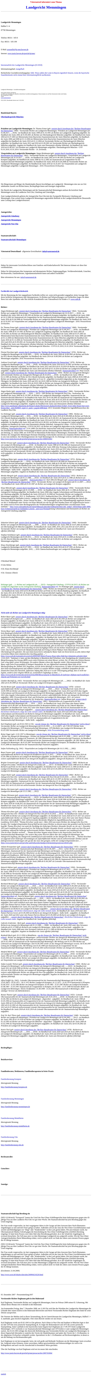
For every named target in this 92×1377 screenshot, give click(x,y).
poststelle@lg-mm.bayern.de (17, 50)
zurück (3, 1374)
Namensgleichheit (69, 371)
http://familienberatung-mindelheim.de (15, 1126)
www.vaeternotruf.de (6, 97)
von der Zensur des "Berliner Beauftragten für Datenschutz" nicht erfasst (62, 724)
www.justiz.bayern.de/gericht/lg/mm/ (21, 53)
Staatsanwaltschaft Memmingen (13, 240)
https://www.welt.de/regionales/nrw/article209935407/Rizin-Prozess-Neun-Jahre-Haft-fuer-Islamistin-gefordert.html (44, 656)
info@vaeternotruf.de (28, 277)
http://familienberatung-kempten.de (14, 1087)
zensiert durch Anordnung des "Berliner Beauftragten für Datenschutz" (45, 311)
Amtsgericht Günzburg (10, 216)
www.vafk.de (75, 299)
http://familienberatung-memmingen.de (15, 1107)
